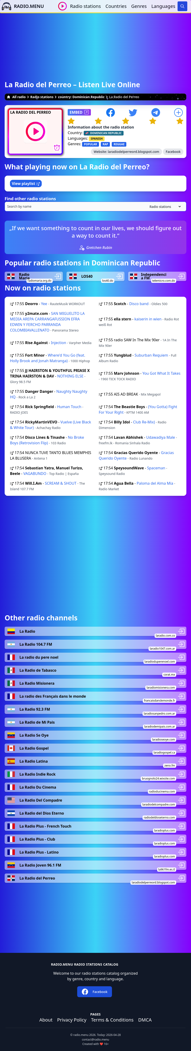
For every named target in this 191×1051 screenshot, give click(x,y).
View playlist (26, 183)
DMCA (145, 1020)
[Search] (182, 6)
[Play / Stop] (62, 6)
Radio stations (85, 6)
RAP (105, 144)
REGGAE (119, 144)
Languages (163, 6)
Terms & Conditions (112, 1020)
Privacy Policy (71, 1020)
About (46, 1020)
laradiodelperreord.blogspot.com (133, 151)
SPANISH (97, 139)
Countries (116, 6)
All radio (16, 97)
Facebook (173, 151)
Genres (139, 6)
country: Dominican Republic (81, 97)
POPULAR (90, 144)
